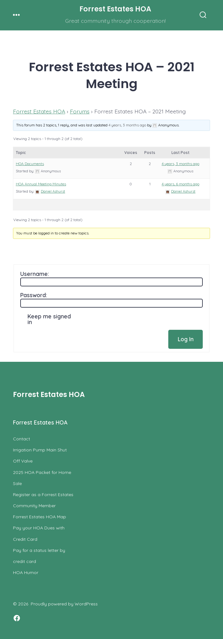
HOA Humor (25, 572)
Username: (34, 274)
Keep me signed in (49, 319)
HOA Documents (30, 163)
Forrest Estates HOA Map (39, 517)
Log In (186, 338)
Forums (80, 111)
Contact (21, 439)
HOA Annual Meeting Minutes (41, 184)
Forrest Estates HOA (39, 111)
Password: (33, 295)
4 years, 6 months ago (180, 184)
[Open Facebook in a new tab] (17, 618)
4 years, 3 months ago (127, 125)
